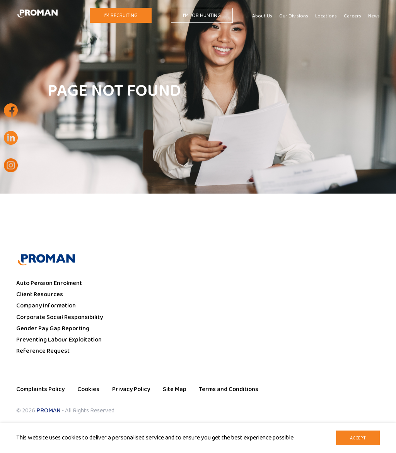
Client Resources (39, 294)
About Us (262, 16)
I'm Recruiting (121, 15)
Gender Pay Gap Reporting (52, 328)
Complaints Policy (40, 389)
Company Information (46, 306)
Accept (358, 438)
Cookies (88, 389)
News (374, 16)
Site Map (174, 389)
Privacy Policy (131, 389)
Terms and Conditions (228, 389)
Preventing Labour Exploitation (59, 340)
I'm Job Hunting (202, 15)
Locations (326, 16)
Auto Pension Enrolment (49, 283)
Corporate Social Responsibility (59, 317)
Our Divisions (293, 16)
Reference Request (43, 351)
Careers (352, 16)
